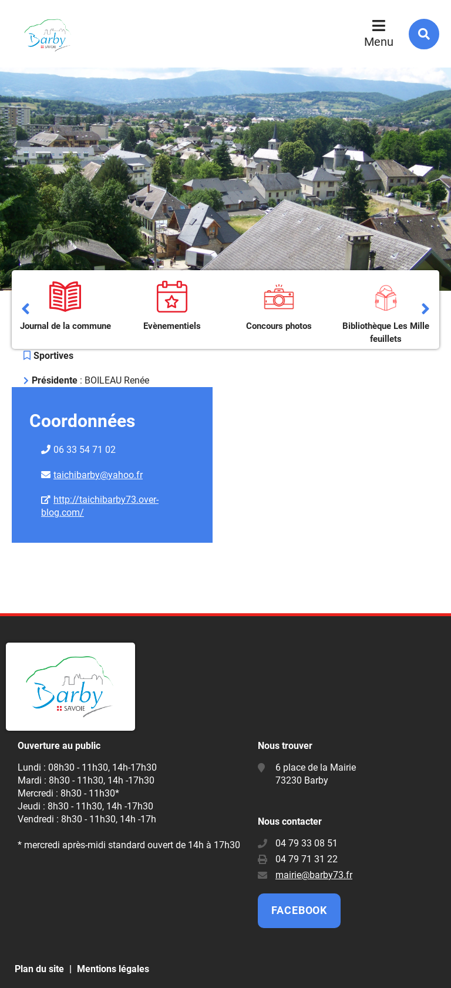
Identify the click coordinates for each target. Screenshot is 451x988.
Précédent (25, 309)
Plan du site (39, 968)
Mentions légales (113, 968)
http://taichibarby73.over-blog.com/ (100, 506)
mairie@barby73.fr (313, 875)
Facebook (299, 910)
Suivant (425, 309)
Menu (378, 42)
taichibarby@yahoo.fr (98, 474)
